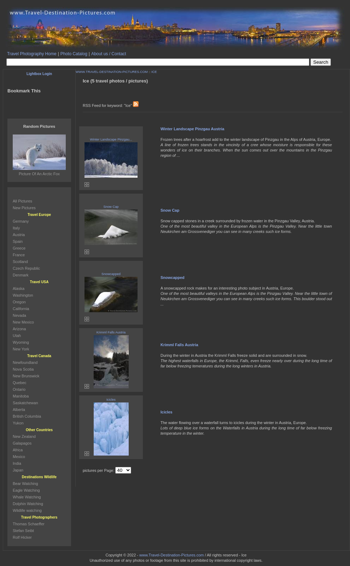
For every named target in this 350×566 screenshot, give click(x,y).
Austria (19, 235)
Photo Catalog (73, 53)
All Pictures (22, 201)
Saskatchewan (25, 403)
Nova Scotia (23, 369)
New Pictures (24, 208)
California (21, 309)
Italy (16, 228)
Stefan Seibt (23, 530)
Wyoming (21, 342)
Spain (18, 241)
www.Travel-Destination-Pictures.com (171, 555)
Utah (17, 335)
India (17, 463)
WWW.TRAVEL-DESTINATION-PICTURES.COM (112, 72)
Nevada (19, 315)
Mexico (19, 456)
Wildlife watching (27, 510)
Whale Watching (27, 497)
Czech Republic (26, 268)
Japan (18, 470)
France (19, 255)
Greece (19, 248)
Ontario (19, 389)
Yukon (18, 423)
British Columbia (27, 416)
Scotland (20, 261)
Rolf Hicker (22, 537)
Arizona (19, 329)
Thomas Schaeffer (29, 524)
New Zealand (24, 436)
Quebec (20, 383)
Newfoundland (25, 362)
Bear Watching (25, 483)
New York (21, 349)
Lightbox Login (39, 74)
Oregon (19, 302)
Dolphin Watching (28, 504)
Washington (23, 295)
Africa (18, 450)
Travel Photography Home (32, 53)
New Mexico (23, 322)
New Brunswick (26, 376)
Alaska (18, 288)
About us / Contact (108, 53)
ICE (154, 72)
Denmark (21, 275)
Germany (21, 221)
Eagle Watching (26, 490)
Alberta (19, 409)
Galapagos (22, 443)
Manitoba (21, 396)
